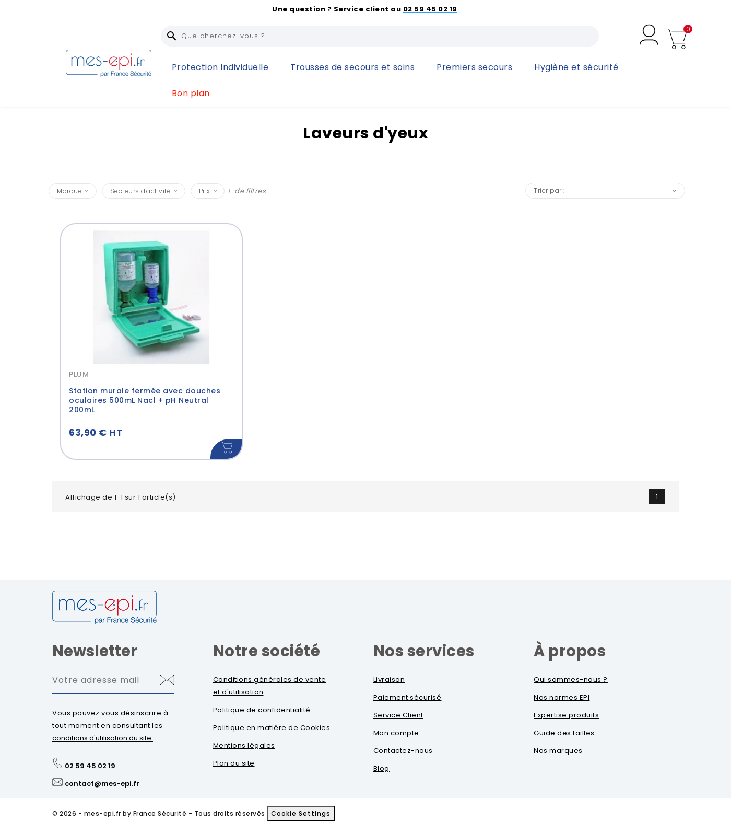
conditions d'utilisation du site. (102, 738)
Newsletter (94, 651)
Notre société (267, 651)
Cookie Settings (301, 813)
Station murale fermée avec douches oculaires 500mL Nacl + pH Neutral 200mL (144, 400)
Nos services (424, 651)
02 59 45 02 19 (90, 766)
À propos (570, 651)
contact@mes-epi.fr (102, 784)
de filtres (250, 191)
